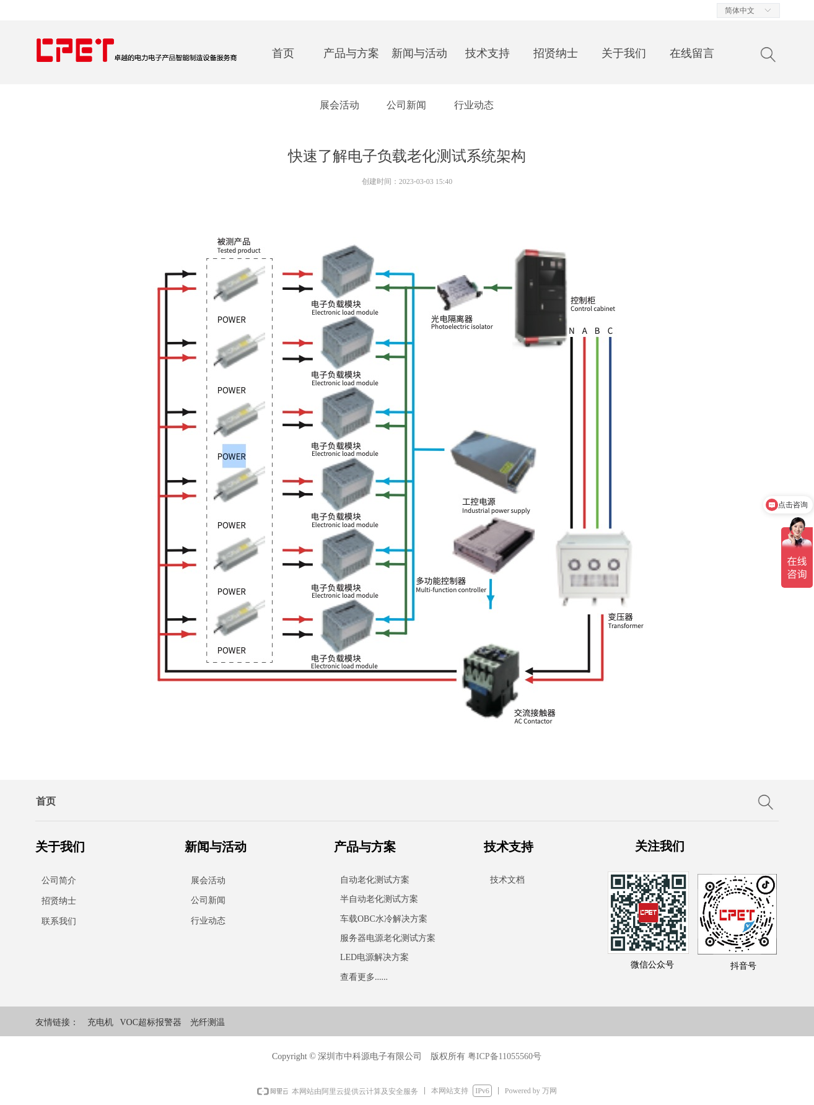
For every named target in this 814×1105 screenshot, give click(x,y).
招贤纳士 (555, 53)
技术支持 (487, 53)
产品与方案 (351, 53)
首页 (283, 53)
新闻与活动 (419, 53)
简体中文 (740, 10)
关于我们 (624, 53)
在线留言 (692, 53)
